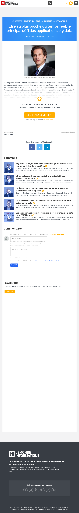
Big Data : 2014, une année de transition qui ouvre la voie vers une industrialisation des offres (44, 165)
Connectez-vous (48, 120)
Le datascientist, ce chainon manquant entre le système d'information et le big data (42, 189)
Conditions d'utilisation (54, 260)
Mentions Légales (41, 507)
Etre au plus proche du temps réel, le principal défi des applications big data (40, 177)
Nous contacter (16, 507)
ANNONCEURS (28, 507)
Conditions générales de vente (23, 510)
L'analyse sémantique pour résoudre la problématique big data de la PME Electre (44, 214)
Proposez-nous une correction (66, 134)
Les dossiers (17, 21)
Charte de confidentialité (59, 507)
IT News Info (43, 467)
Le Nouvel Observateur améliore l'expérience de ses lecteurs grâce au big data (43, 201)
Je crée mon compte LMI (39, 115)
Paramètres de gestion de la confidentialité (52, 510)
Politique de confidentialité (41, 260)
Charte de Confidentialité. (31, 245)
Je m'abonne (10, 291)
